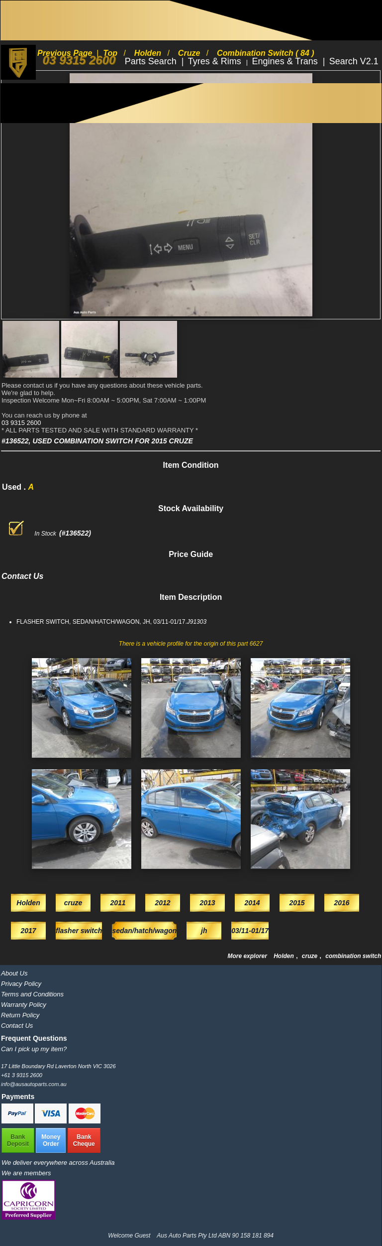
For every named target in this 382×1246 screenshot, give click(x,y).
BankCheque (84, 1140)
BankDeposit (18, 1140)
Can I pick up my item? (34, 1049)
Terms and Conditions (32, 994)
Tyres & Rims (216, 61)
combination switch (353, 956)
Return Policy (20, 1015)
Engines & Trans (286, 61)
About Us (14, 973)
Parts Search (152, 61)
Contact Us (17, 1025)
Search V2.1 (354, 61)
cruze (310, 956)
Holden (284, 956)
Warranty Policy (23, 1004)
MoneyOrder (50, 1140)
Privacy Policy (21, 983)
